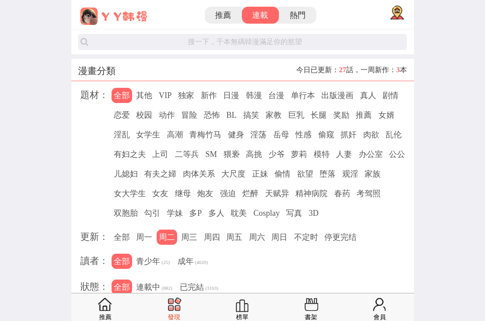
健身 (236, 134)
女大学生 (130, 193)
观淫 (350, 173)
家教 (273, 115)
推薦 (223, 15)
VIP (165, 95)
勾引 (152, 213)
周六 (257, 237)
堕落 (327, 173)
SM (211, 154)
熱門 (298, 15)
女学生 (148, 134)
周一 (144, 237)
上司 (160, 154)
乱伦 (394, 134)
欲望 (305, 173)
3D (314, 213)
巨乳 (296, 115)
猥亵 (232, 154)
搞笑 (251, 115)
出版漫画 (337, 95)
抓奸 (348, 134)
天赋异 (277, 193)
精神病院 (311, 193)
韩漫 (254, 95)
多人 (216, 213)
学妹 (175, 213)
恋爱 (122, 115)
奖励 (341, 115)
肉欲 (371, 134)
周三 (189, 237)
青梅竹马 (205, 134)
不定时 (306, 237)
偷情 (282, 173)
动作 (167, 115)
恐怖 (212, 115)
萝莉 (299, 154)
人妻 (344, 154)
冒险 (189, 115)
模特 (322, 154)
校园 (144, 115)
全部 (122, 95)
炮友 (205, 193)
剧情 (390, 95)
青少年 (153, 262)
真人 (368, 95)
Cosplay (266, 213)
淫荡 (258, 134)
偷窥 (326, 134)
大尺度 (233, 173)
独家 (186, 95)
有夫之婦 (160, 173)
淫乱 (122, 134)
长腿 (319, 115)
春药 (342, 193)
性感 (303, 134)
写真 (294, 213)
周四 (212, 237)
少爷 (277, 154)
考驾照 (368, 193)
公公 (397, 154)
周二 (167, 237)
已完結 (199, 288)
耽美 (239, 213)
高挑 (254, 154)
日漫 (231, 95)
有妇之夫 (130, 154)
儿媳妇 (126, 173)
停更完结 (340, 237)
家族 (373, 173)
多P (195, 213)
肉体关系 (199, 173)
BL (231, 115)
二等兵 (187, 154)
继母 (183, 193)
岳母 (281, 134)
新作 (209, 95)
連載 (260, 15)
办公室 (371, 154)
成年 (193, 262)
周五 (234, 237)
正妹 (260, 173)
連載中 (154, 288)
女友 (160, 193)
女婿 (386, 115)
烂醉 (250, 193)
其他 (144, 95)
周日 (279, 237)
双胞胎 (126, 213)
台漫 (276, 95)
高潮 (175, 134)
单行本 (303, 95)
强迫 (228, 193)
